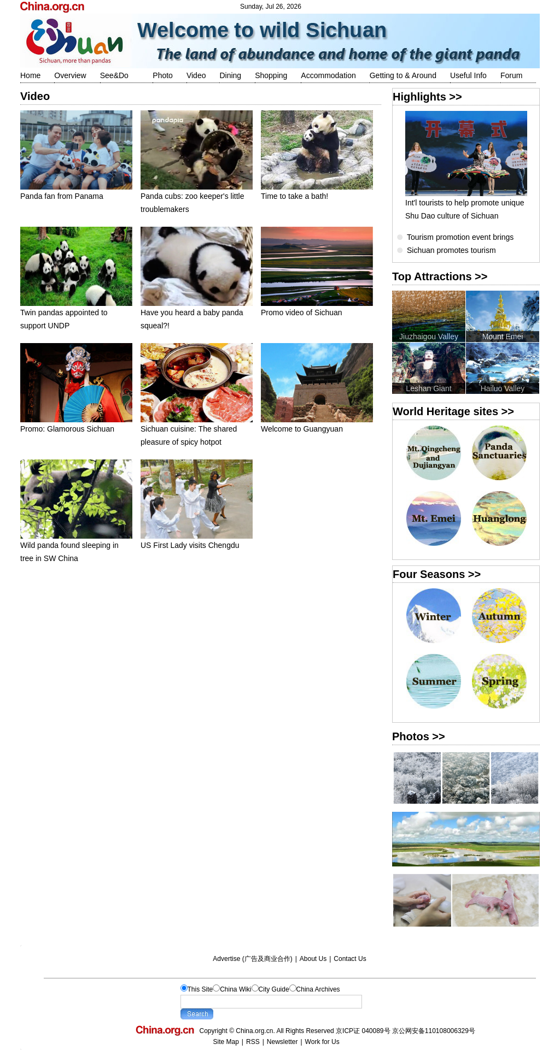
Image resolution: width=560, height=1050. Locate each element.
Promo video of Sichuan (317, 308)
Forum (511, 75)
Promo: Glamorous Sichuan (76, 424)
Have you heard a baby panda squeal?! (197, 314)
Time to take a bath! (317, 191)
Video (196, 75)
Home (30, 75)
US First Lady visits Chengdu (197, 541)
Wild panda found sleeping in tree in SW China (76, 547)
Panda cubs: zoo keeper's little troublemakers (197, 198)
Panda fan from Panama (76, 191)
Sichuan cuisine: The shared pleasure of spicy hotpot (197, 430)
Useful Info (468, 75)
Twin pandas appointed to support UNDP (76, 314)
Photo (163, 75)
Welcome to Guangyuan (317, 424)
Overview (70, 75)
